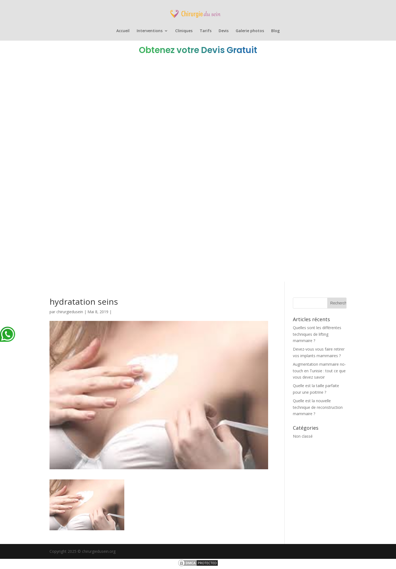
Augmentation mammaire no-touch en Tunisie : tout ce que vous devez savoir (319, 371)
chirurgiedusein (69, 311)
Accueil (123, 31)
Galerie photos (250, 31)
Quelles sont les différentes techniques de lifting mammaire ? (317, 334)
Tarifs (205, 31)
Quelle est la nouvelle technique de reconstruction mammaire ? (318, 407)
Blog (275, 31)
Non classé (303, 436)
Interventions (150, 31)
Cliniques (184, 31)
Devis (224, 31)
